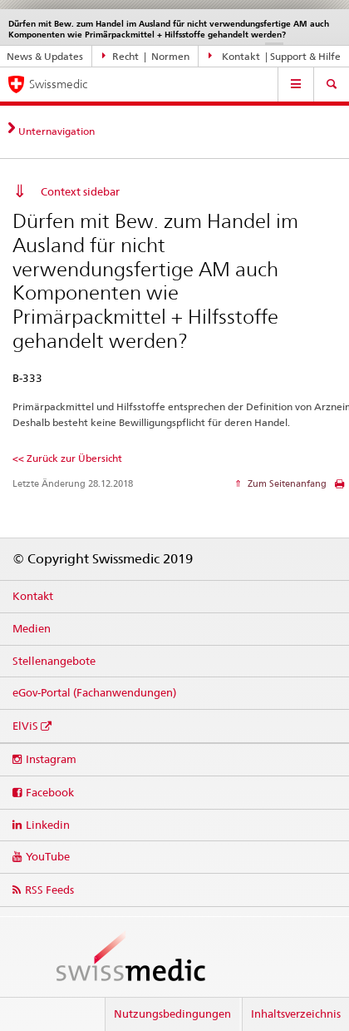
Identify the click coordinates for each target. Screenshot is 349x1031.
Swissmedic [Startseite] (58, 84)
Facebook (50, 792)
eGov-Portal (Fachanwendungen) (94, 692)
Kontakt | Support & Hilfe (275, 56)
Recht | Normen (146, 56)
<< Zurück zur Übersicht (67, 458)
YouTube (48, 856)
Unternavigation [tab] (56, 131)
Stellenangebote (54, 660)
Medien (31, 628)
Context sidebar (80, 191)
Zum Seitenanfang (286, 483)
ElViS (25, 725)
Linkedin (48, 824)
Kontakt (32, 595)
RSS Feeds (49, 889)
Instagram (51, 759)
